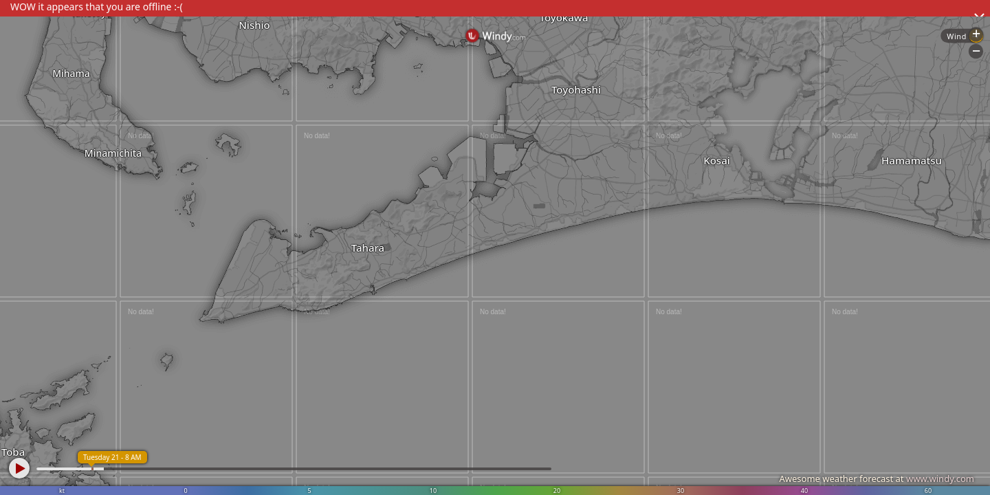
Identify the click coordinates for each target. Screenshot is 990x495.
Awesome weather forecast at (876, 478)
